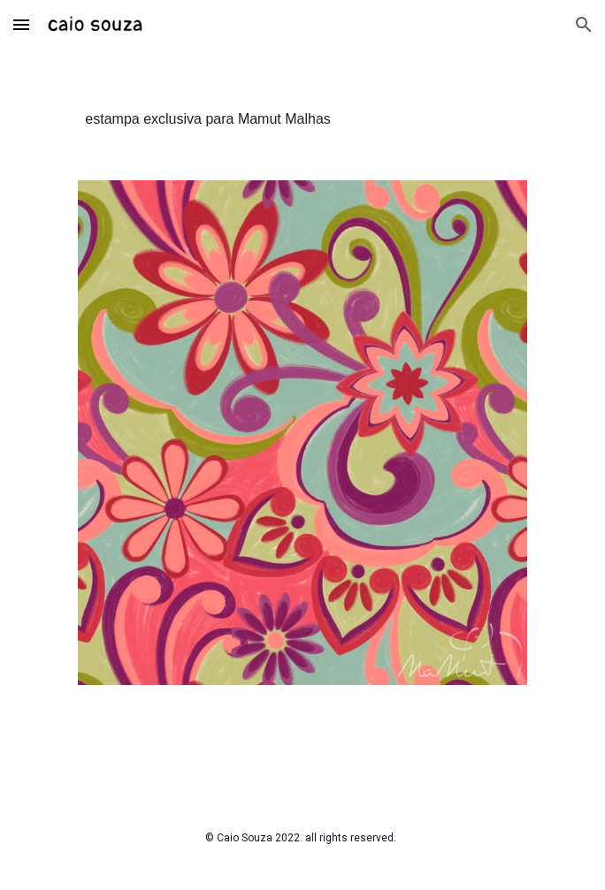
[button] (21, 24)
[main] (302, 104)
